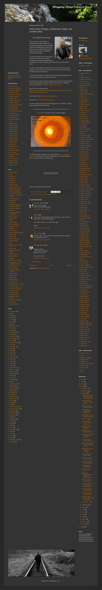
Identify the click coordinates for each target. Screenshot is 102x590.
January (84, 524)
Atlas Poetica (13, 180)
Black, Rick (83, 96)
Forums (12, 355)
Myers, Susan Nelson (86, 246)
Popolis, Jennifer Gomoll (86, 267)
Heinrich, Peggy (84, 191)
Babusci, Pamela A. (85, 85)
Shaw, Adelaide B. (85, 300)
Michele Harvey (14, 254)
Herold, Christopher (15, 119)
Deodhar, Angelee (85, 141)
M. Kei (82, 372)
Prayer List (12, 410)
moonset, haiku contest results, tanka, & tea (86, 423)
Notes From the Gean (15, 260)
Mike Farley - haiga (87, 502)
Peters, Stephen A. (85, 265)
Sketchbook (13, 277)
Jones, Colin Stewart (85, 203)
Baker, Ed (12, 156)
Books (11, 328)
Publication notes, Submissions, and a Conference (88, 498)
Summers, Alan (84, 310)
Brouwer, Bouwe (14, 117)
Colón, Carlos (84, 118)
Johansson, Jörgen (85, 201)
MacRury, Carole (84, 230)
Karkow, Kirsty (13, 134)
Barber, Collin (13, 165)
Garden (12, 361)
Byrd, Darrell (83, 108)
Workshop (12, 442)
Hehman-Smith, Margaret (87, 189)
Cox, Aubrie (83, 125)
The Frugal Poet (83, 40)
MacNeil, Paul (13, 123)
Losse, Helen (13, 152)
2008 (82, 527)
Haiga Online (13, 218)
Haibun (11, 363)
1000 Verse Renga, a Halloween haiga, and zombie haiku (87, 397)
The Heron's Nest (14, 290)
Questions (12, 415)
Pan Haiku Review (39, 245)
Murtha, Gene (13, 113)
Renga (11, 421)
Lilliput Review (13, 241)
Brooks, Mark (83, 98)
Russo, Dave (83, 290)
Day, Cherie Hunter (85, 135)
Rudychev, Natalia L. (15, 150)
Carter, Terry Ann (84, 110)
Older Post (69, 265)
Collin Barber (41, 113)
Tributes (12, 435)
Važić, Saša (83, 319)
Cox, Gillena (83, 127)
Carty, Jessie (13, 136)
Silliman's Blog (13, 273)
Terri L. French (38, 233)
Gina (81, 370)
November (85, 391)
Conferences (13, 336)
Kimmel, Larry (13, 148)
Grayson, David (84, 176)
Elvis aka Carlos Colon (86, 470)
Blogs (11, 324)
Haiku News (13, 371)
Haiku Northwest (14, 226)
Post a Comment (36, 262)
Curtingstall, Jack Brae (16, 105)
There (11, 433)
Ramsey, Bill (83, 269)
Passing (12, 400)
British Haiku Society (15, 189)
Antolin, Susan (84, 81)
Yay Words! (13, 302)
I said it (11, 377)
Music (11, 394)
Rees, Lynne (83, 271)
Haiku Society (13, 230)
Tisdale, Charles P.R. (15, 100)
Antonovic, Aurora (85, 83)
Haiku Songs (13, 373)
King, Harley (83, 212)
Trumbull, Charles (85, 317)
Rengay (12, 423)
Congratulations (14, 338)
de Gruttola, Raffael (15, 115)
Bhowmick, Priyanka (15, 90)
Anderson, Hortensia (85, 79)
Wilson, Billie (83, 335)
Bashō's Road (13, 184)
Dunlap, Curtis (13, 98)
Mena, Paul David (85, 242)
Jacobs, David (84, 199)
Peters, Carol (13, 142)
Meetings (12, 390)
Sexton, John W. (84, 298)
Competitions (13, 332)
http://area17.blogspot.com (49, 96)
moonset (12, 258)
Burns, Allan (83, 106)
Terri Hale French (14, 286)
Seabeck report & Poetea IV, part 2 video (87, 402)
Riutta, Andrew (84, 277)
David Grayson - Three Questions (87, 493)
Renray (12, 427)
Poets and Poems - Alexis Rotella (87, 454)
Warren (36, 215)
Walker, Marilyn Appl (85, 323)
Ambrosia (12, 178)
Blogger (58, 581)
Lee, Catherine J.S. (85, 221)
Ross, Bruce (83, 281)
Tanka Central (13, 282)
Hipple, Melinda (14, 138)
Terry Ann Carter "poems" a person (87, 458)
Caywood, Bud (13, 127)
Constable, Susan (85, 123)
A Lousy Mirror (13, 172)
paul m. (82, 259)
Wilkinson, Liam (84, 331)
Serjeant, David (84, 296)
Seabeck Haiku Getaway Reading (87, 431)
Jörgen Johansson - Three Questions (87, 462)
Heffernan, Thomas (85, 187)
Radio (11, 417)
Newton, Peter (13, 86)
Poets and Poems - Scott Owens (87, 480)
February (84, 521)
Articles (12, 315)
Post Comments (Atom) (43, 268)
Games (12, 359)
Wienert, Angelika (85, 329)
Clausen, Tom (84, 114)
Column (12, 330)
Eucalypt (12, 210)
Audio (11, 317)
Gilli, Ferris (83, 172)
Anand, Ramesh (84, 77)
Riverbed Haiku (14, 268)
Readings (50, 194)
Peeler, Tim (13, 144)
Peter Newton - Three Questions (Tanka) (87, 415)
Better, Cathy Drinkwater (86, 94)
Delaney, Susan (14, 162)
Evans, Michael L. (85, 158)
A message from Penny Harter (86, 466)
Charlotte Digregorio (15, 191)
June (83, 512)
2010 (82, 384)
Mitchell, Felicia (14, 129)
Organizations (13, 398)
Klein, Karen (83, 214)
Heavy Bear (13, 236)
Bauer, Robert (84, 92)
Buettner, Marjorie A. (85, 104)
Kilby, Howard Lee (85, 210)
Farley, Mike (83, 160)
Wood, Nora (83, 339)
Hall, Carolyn (83, 181)
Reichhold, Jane (84, 273)
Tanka (11, 431)
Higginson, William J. (85, 195)
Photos (11, 402)
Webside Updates (14, 439)
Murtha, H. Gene (84, 244)
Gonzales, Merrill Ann (15, 88)
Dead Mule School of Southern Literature (15, 205)
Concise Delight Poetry (16, 193)
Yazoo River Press (14, 304)
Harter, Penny (84, 183)
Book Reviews (13, 326)
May (83, 514)
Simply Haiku (13, 275)
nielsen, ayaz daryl (85, 252)
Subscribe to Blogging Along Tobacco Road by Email (14, 77)
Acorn (11, 174)
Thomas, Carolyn (84, 314)
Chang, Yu (83, 112)
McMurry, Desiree (85, 240)
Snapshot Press (14, 279)
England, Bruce (84, 154)
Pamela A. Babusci (39, 203)
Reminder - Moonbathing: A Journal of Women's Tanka (87, 475)
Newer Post (33, 265)
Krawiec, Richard (14, 96)
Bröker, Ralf (83, 102)
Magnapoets (13, 248)
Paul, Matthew (84, 261)
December (85, 388)
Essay (11, 348)
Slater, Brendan (84, 359)
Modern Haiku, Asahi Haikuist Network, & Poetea (88, 445)
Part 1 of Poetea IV (87, 419)
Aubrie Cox (13, 182)
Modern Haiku (13, 256)
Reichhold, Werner (85, 275)
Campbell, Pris (13, 109)
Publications (44, 194)
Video (54, 194)
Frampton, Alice (84, 164)
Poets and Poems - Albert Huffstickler (87, 406)
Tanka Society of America (16, 284)
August (84, 507)
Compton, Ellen (84, 121)
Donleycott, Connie (85, 149)
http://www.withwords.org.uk (45, 100)
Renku (11, 425)
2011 (82, 381)
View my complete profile (85, 58)
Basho (11, 322)
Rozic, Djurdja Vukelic (86, 285)
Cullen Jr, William (85, 129)
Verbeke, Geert (84, 321)
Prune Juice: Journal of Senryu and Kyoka (16, 263)
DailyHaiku (12, 202)
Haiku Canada (13, 222)
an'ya (81, 75)
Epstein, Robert (84, 156)
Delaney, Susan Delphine (87, 139)
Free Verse (13, 357)
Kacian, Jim (83, 205)
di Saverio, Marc (84, 143)
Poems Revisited (14, 406)
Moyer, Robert (13, 140)
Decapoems (13, 346)
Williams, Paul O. (84, 333)
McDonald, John (84, 236)
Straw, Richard (84, 308)
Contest (12, 340)
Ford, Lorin (83, 162)
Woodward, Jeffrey (85, 341)
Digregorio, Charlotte (85, 145)
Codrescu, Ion (84, 116)
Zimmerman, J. (84, 345)
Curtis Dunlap (85, 56)
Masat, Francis (84, 234)
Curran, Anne (83, 131)
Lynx (11, 243)
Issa (11, 381)
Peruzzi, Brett (84, 263)
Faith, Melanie (13, 131)
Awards (12, 319)
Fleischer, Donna (84, 65)
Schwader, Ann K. (85, 292)
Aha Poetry (13, 176)
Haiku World (13, 234)
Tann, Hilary (83, 312)
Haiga (39, 194)
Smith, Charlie (84, 302)
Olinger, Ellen (13, 146)
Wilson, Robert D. (85, 337)
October (84, 393)
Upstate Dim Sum (14, 294)
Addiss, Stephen (84, 73)
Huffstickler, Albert (14, 154)
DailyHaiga (12, 200)
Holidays (12, 375)
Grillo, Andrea (84, 179)
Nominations (13, 396)
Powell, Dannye (14, 125)
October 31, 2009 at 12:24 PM (42, 240)
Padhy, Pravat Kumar (15, 94)
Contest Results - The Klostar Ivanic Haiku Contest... (88, 485)
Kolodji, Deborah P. (85, 216)
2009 (82, 386)
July (83, 509)
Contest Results (14, 342)
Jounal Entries (13, 384)
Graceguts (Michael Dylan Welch (15, 213)
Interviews (12, 379)
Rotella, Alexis (13, 158)
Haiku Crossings (14, 224)
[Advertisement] (14, 29)
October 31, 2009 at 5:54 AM (41, 209)
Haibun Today (13, 216)
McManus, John (84, 238)
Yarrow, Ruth (83, 343)
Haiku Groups (13, 367)
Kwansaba (12, 386)
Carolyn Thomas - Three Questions (87, 440)
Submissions (13, 429)
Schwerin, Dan (84, 294)
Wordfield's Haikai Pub (16, 300)
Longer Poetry (13, 388)
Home (51, 265)
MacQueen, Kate (84, 228)
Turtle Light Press (14, 292)
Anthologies (13, 311)
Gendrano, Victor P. (85, 168)
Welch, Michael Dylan (15, 111)
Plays (11, 404)
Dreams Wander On (15, 208)
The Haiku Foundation (16, 288)
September (85, 505)
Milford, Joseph (14, 107)
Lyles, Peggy (83, 223)
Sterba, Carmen (84, 306)
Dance (11, 344)
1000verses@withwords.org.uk (52, 85)
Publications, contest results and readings (87, 450)
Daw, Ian (82, 133)
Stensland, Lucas (85, 304)
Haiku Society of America (16, 232)
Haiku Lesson (13, 369)
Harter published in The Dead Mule (87, 489)
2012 (82, 379)
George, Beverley (85, 170)
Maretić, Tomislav (85, 232)
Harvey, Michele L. (85, 185)
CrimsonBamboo (14, 198)
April (83, 516)
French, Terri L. (84, 166)
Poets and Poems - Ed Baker (87, 427)
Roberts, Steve (14, 103)
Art (10, 313)
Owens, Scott (13, 160)
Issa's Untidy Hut (14, 238)
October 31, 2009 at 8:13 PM (41, 258)
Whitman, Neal (14, 92)
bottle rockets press (15, 187)
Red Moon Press (14, 266)
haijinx (11, 220)
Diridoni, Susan (84, 147)
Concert (12, 334)
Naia (11, 121)
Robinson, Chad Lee (85, 279)
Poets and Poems (14, 408)
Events (35, 194)
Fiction (11, 353)
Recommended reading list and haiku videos (86, 411)
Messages (12, 392)
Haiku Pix (12, 228)
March (84, 519)
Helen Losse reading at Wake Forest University (87, 436)
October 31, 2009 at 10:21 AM (42, 228)
